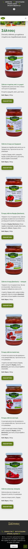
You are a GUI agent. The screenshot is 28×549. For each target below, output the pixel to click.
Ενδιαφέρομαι (7, 101)
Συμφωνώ (14, 546)
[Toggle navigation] (25, 18)
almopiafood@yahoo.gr (14, 5)
